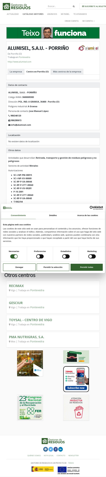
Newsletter (73, 455)
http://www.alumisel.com (19, 61)
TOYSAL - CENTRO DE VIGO (30, 320)
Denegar (19, 267)
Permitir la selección (53, 267)
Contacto (61, 455)
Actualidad (13, 14)
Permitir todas (86, 267)
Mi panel (65, 14)
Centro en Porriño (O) (37, 71)
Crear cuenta (72, 21)
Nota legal (49, 455)
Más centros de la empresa (67, 71)
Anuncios (52, 14)
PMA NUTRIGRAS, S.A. (26, 337)
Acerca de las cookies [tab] (87, 215)
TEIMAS (71, 463)
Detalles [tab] (53, 215)
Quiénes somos (34, 455)
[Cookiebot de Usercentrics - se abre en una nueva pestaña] (91, 208)
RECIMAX (16, 285)
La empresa (16, 71)
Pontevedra (24, 57)
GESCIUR (16, 303)
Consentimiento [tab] (18, 215)
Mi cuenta (88, 21)
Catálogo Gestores (33, 14)
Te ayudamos (80, 14)
